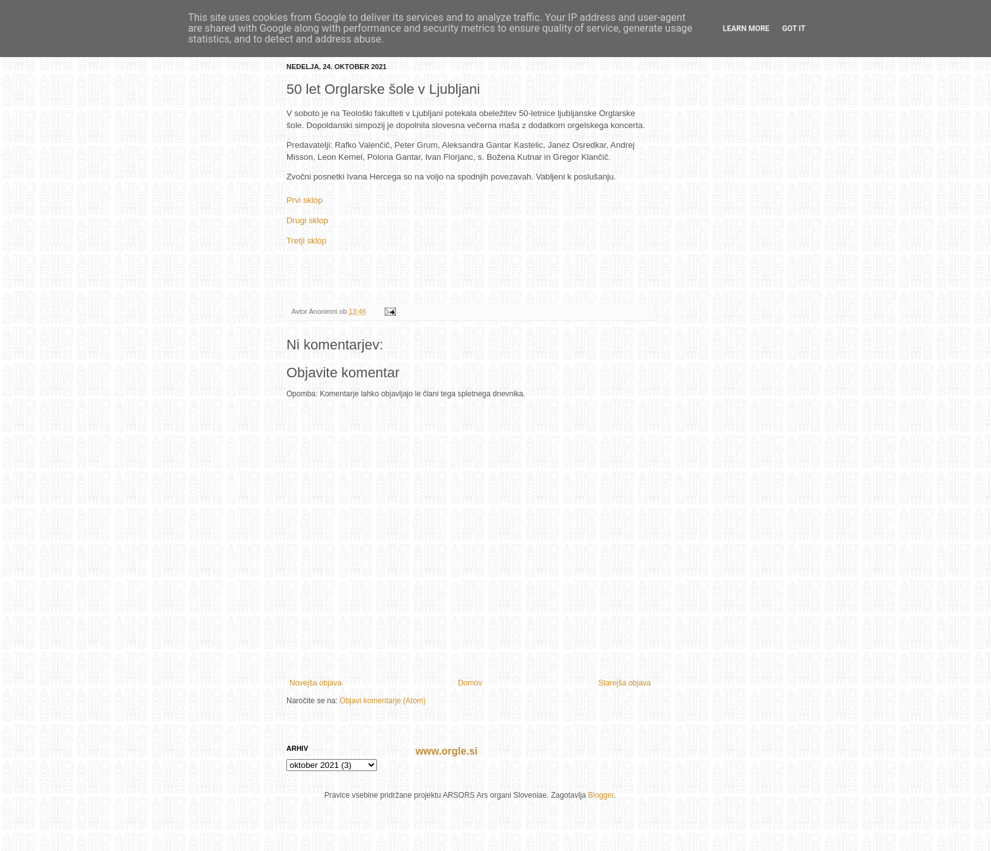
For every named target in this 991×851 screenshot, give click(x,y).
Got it (793, 28)
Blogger (601, 795)
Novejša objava (316, 683)
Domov (470, 683)
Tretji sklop (306, 240)
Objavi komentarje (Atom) (383, 700)
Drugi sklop (307, 220)
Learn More (746, 28)
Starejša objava (624, 683)
